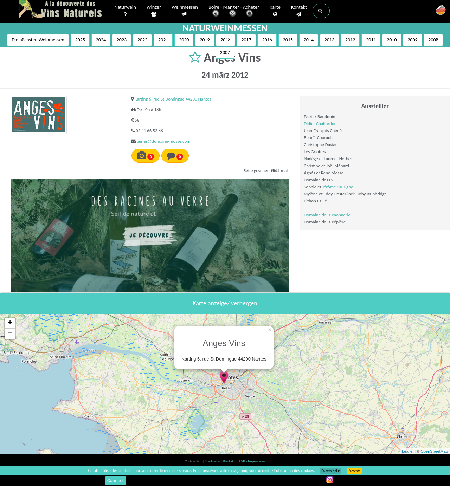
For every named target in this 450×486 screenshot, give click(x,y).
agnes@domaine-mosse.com (164, 141)
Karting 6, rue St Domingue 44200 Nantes (173, 99)
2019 (205, 40)
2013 (329, 40)
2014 (309, 40)
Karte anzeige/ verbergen (225, 303)
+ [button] (10, 323)
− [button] (10, 334)
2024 (101, 40)
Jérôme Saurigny (337, 186)
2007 (225, 53)
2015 (288, 40)
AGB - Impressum (251, 461)
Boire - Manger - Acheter (233, 11)
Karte (275, 11)
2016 (267, 40)
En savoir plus (330, 471)
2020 (184, 40)
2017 (246, 40)
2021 (163, 40)
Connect (115, 481)
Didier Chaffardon (320, 123)
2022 (142, 40)
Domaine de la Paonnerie (327, 215)
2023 (122, 40)
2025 (80, 40)
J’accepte (354, 471)
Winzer (154, 11)
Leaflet (407, 451)
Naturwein (125, 11)
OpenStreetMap (434, 451)
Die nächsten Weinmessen (38, 40)
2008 (433, 40)
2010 (392, 40)
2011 (371, 40)
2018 (225, 40)
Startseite (212, 461)
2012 (350, 40)
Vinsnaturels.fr (63, 9)
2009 (412, 40)
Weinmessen (185, 11)
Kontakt (299, 11)
